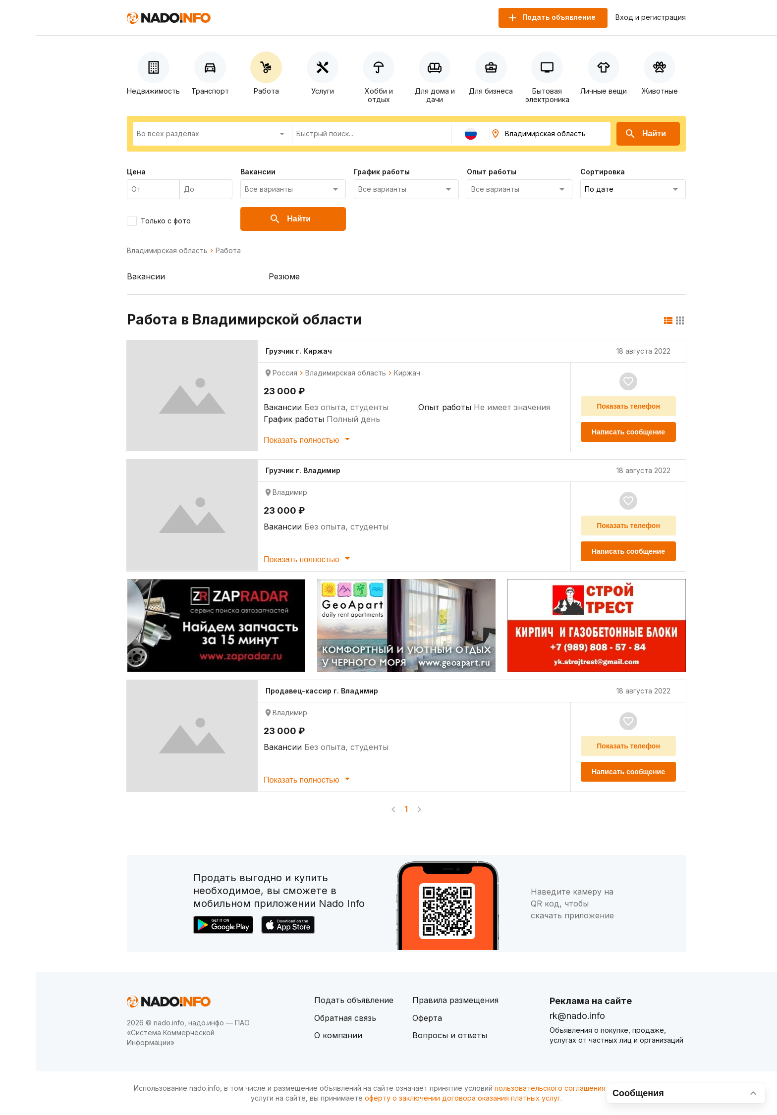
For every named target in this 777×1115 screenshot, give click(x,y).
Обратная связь (345, 1018)
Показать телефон (628, 406)
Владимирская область (167, 251)
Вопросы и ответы (449, 1035)
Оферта (427, 1018)
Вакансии (146, 276)
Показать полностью (308, 439)
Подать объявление (353, 1000)
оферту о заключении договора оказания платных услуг (462, 1098)
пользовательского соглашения (550, 1088)
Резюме (284, 276)
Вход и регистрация (650, 17)
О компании (338, 1035)
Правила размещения (455, 1000)
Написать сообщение (628, 432)
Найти (645, 134)
